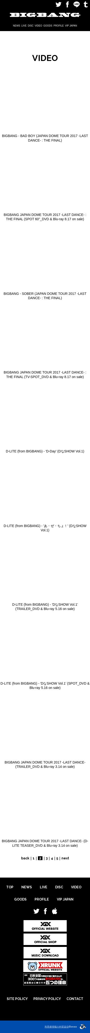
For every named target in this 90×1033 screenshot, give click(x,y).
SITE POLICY (17, 999)
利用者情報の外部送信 (57, 1026)
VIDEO (38, 25)
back (25, 858)
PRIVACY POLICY (47, 999)
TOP (9, 887)
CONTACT (74, 999)
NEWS (16, 25)
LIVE (24, 25)
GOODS (47, 25)
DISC (31, 25)
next (65, 858)
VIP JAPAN (71, 25)
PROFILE (59, 25)
